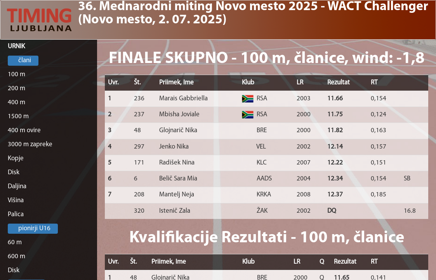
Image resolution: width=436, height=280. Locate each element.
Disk (13, 172)
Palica (16, 214)
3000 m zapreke (30, 144)
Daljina (17, 186)
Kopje (16, 158)
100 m (16, 74)
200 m (16, 88)
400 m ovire (24, 130)
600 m (16, 256)
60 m (15, 242)
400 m (16, 102)
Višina (16, 200)
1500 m (18, 116)
